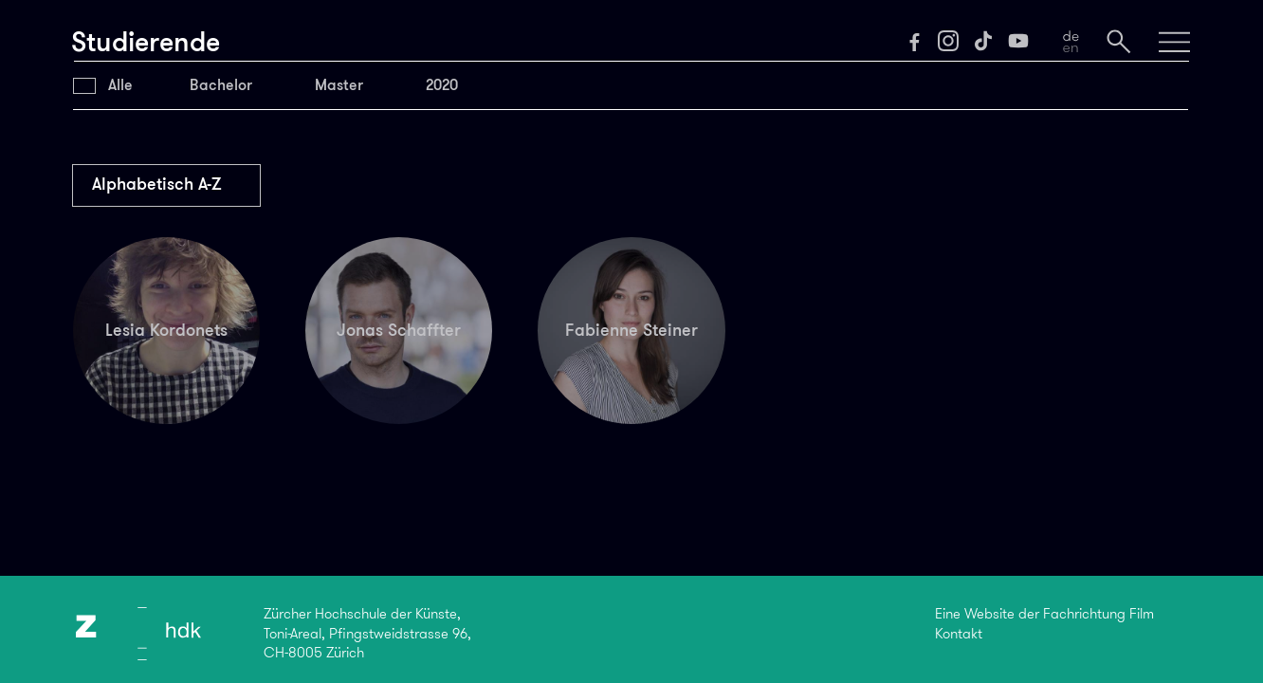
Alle (120, 85)
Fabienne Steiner (631, 330)
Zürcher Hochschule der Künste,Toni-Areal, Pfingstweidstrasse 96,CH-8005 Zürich (367, 633)
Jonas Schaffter (399, 330)
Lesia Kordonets (166, 330)
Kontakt (958, 633)
